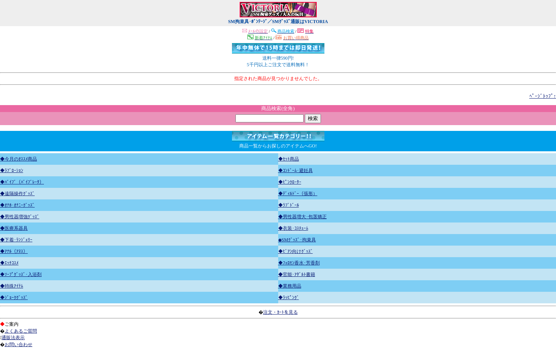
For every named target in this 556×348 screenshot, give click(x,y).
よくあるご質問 (21, 331)
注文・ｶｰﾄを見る (280, 312)
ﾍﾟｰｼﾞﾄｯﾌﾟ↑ (542, 96)
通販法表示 (13, 337)
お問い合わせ (18, 344)
